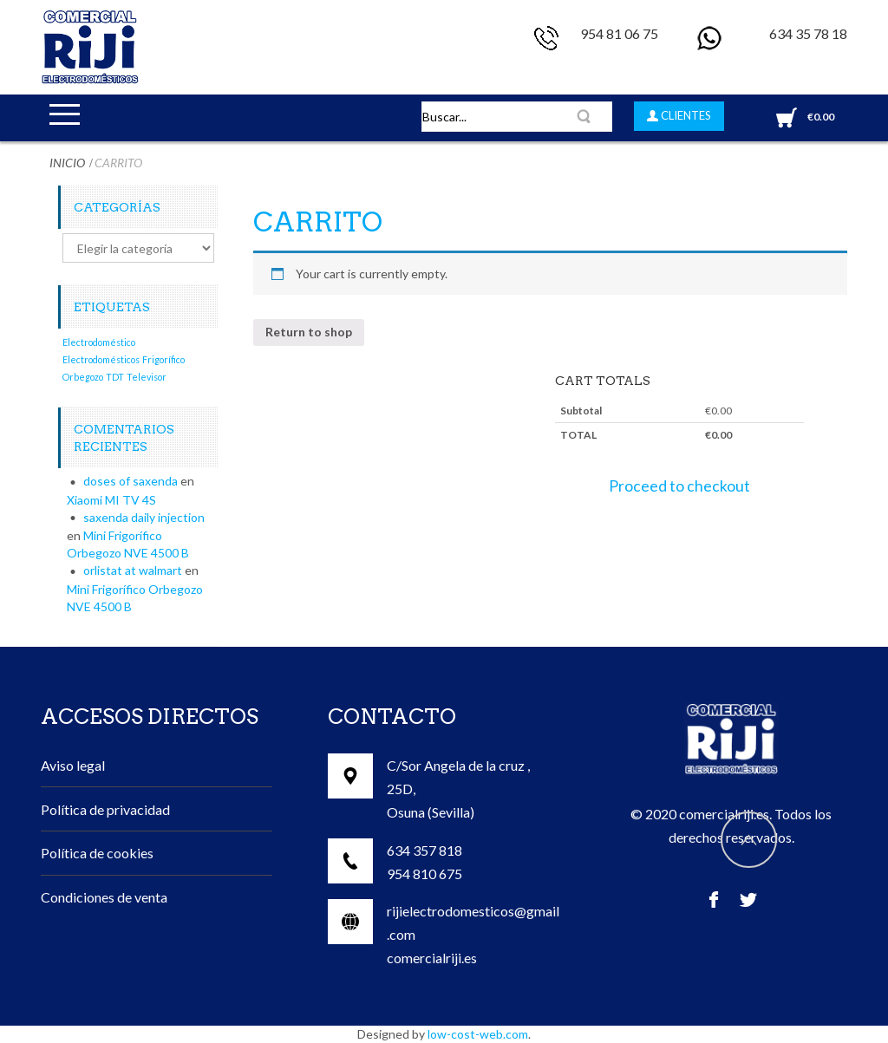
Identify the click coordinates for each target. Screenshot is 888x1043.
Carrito (317, 221)
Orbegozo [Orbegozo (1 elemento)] (82, 376)
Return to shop (308, 331)
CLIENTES (684, 115)
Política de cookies (97, 852)
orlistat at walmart (132, 570)
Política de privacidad (105, 809)
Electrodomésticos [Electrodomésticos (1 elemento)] (101, 359)
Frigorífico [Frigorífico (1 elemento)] (163, 359)
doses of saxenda (130, 480)
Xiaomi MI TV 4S (111, 499)
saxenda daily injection (144, 517)
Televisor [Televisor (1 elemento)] (146, 376)
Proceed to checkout (679, 486)
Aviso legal (73, 765)
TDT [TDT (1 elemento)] (115, 376)
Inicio (67, 162)
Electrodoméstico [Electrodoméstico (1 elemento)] (98, 342)
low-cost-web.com (478, 1034)
